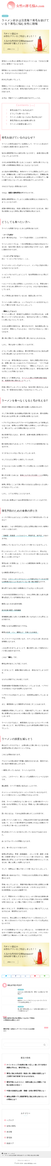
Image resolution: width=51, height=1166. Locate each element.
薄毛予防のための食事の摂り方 (22, 120)
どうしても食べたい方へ (20, 113)
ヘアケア (5, 16)
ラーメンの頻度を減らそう (21, 124)
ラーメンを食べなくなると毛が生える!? (26, 117)
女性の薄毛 (11, 1126)
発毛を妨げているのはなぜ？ (22, 110)
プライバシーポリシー (24, 1160)
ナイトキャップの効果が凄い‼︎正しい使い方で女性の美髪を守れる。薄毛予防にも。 (27, 1066)
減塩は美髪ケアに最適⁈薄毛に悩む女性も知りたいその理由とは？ (27, 1098)
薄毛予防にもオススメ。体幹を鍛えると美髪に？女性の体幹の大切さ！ (26, 1083)
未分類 (9, 1132)
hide (32, 105)
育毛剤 (9, 1137)
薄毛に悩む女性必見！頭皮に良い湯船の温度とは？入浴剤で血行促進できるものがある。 (26, 1074)
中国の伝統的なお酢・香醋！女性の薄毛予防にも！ (26, 1091)
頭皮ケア (10, 1143)
